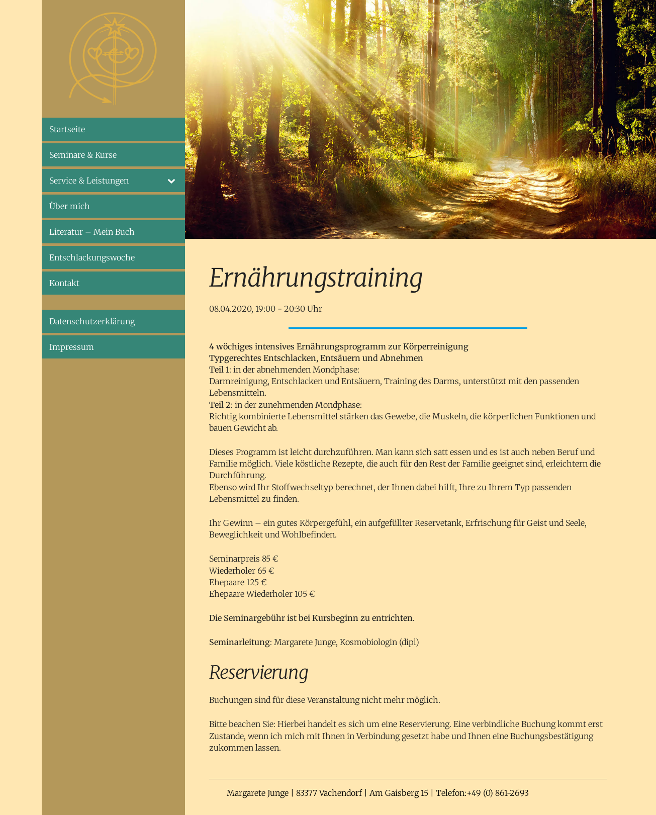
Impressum (71, 347)
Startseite (67, 129)
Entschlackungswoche (92, 257)
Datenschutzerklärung (92, 321)
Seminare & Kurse (83, 155)
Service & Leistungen (113, 180)
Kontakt (64, 283)
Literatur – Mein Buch (92, 232)
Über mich (69, 206)
